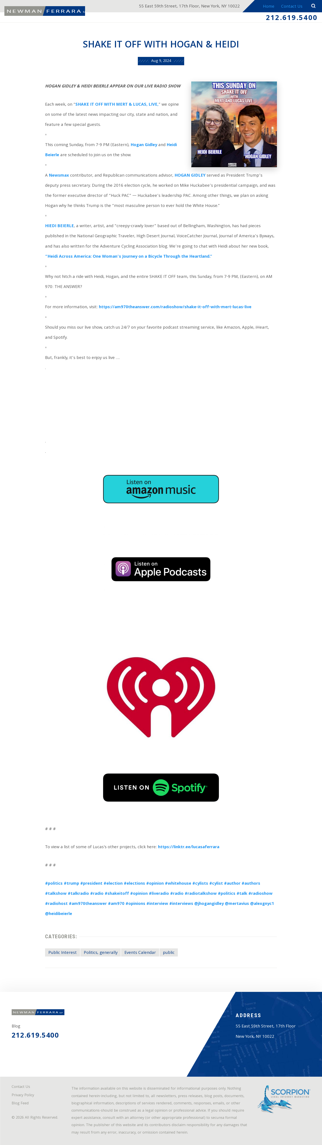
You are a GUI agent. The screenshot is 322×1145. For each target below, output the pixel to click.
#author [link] (232, 883)
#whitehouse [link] (178, 883)
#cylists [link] (200, 883)
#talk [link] (241, 893)
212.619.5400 (292, 18)
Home (267, 6)
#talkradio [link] (78, 893)
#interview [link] (157, 904)
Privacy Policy (23, 1096)
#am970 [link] (116, 904)
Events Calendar (140, 953)
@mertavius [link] (237, 904)
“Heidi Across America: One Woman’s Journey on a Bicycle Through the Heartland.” (128, 256)
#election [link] (113, 883)
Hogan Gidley (144, 145)
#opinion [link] (155, 883)
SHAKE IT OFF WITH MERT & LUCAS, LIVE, (116, 104)
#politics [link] (54, 883)
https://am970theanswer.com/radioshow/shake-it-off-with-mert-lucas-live (175, 307)
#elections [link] (134, 883)
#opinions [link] (135, 904)
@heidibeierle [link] (58, 914)
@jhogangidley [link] (209, 904)
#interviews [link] (181, 904)
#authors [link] (251, 883)
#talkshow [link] (56, 893)
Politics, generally (101, 953)
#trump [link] (71, 883)
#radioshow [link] (260, 893)
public (169, 953)
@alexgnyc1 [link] (262, 904)
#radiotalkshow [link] (201, 893)
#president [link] (91, 883)
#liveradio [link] (159, 893)
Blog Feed (20, 1104)
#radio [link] (97, 893)
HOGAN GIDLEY (190, 175)
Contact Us (291, 6)
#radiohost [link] (56, 904)
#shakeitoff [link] (117, 893)
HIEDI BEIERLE (59, 226)
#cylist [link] (216, 883)
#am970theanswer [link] (88, 904)
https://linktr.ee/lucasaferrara (188, 847)
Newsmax (59, 175)
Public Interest (62, 953)
